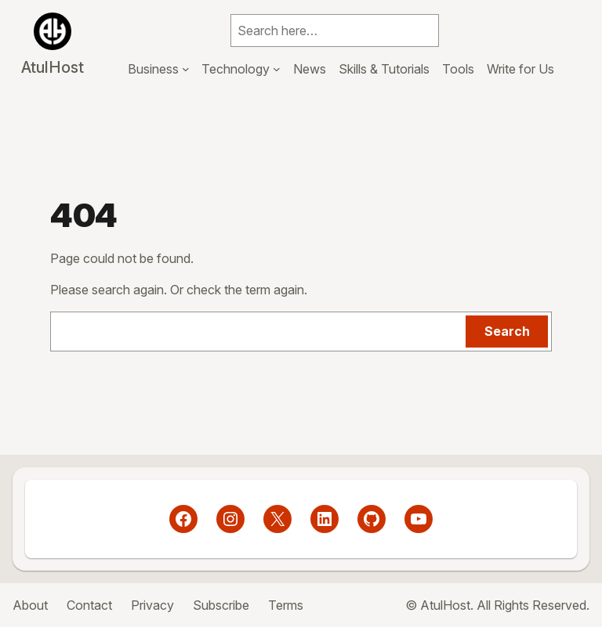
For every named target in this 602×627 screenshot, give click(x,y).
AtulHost (52, 67)
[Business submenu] (186, 69)
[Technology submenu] (277, 69)
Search (507, 331)
